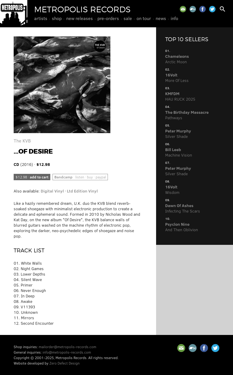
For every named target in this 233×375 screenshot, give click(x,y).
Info (174, 18)
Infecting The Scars (182, 208)
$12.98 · (31, 177)
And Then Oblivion (181, 226)
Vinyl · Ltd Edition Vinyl (76, 191)
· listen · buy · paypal (80, 177)
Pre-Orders (108, 18)
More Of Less (177, 77)
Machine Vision (178, 152)
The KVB (22, 140)
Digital (47, 191)
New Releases (79, 18)
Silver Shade (178, 133)
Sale (128, 18)
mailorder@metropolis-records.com (67, 346)
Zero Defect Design (64, 363)
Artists (40, 18)
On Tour (144, 18)
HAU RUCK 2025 (180, 96)
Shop (57, 18)
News (161, 18)
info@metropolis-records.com (67, 352)
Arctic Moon (177, 58)
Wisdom (172, 189)
